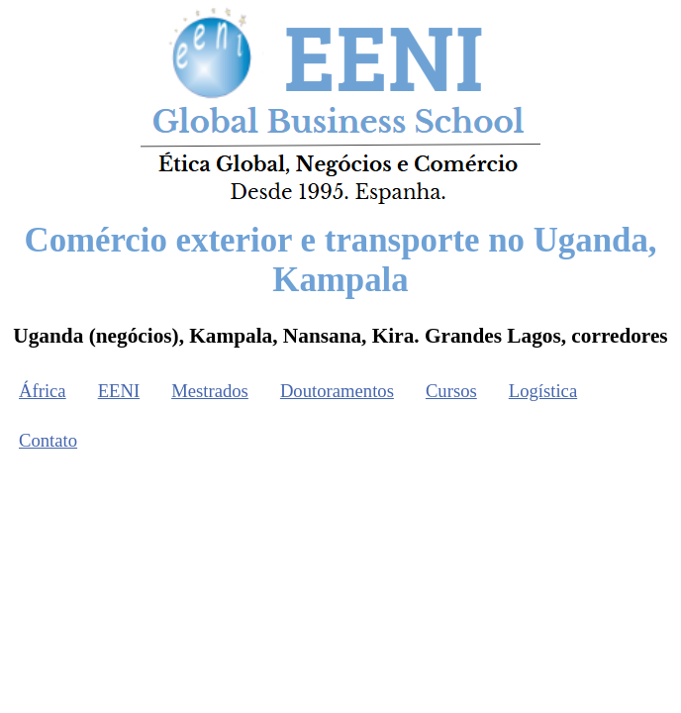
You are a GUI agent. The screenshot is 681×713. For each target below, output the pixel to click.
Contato (48, 440)
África (42, 390)
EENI (119, 390)
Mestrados (209, 390)
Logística (543, 390)
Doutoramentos (337, 390)
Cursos (451, 390)
